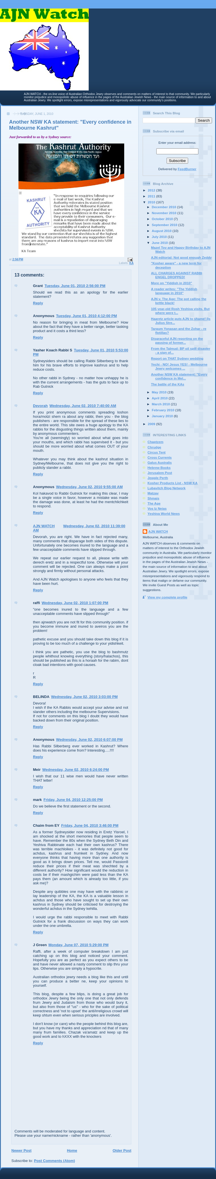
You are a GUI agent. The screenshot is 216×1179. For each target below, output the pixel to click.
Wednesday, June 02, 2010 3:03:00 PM (84, 697)
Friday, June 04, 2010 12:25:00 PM (73, 800)
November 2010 (164, 213)
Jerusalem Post (160, 472)
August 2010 (162, 231)
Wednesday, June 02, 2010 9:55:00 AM (89, 487)
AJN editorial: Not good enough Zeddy (181, 257)
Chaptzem (155, 442)
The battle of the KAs (167, 384)
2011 (152, 196)
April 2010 (160, 398)
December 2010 (164, 207)
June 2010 (160, 242)
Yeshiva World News (164, 513)
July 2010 (160, 237)
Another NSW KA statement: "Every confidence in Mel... (179, 376)
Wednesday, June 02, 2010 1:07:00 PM (75, 603)
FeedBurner (187, 169)
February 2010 (163, 410)
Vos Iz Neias (157, 508)
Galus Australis (160, 462)
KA (131, 263)
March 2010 (161, 404)
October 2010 (163, 219)
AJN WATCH (44, 526)
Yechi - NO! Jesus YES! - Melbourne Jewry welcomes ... (179, 366)
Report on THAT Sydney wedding (177, 358)
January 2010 (163, 416)
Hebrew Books (159, 467)
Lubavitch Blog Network (167, 488)
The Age (154, 503)
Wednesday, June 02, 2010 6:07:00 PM (89, 739)
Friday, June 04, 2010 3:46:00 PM (89, 825)
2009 (152, 424)
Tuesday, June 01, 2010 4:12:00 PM (86, 316)
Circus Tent (156, 452)
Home (72, 1150)
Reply (38, 303)
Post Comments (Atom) (54, 1161)
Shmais (153, 498)
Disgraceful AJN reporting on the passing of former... (177, 340)
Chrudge (154, 447)
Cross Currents (160, 457)
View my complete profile (167, 597)
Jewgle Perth (158, 478)
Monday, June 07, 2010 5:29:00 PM (78, 945)
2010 (152, 202)
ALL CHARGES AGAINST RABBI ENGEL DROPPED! (176, 275)
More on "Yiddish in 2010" (171, 283)
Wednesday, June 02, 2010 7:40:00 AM (82, 406)
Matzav (153, 493)
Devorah (40, 406)
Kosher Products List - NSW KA (173, 483)
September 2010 (165, 225)
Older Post (122, 1150)
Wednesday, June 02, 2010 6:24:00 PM (75, 769)
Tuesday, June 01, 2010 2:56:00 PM (75, 286)
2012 (152, 190)
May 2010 (159, 392)
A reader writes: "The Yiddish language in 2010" (174, 291)
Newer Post (21, 1150)
